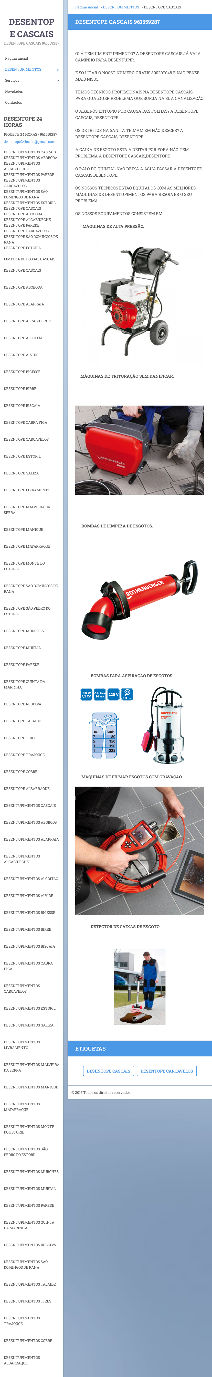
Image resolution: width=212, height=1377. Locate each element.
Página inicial (16, 58)
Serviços (12, 80)
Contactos (13, 102)
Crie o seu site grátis (162, 1093)
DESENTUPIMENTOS (23, 69)
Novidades (14, 91)
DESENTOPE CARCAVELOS (167, 1071)
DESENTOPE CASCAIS (108, 1071)
